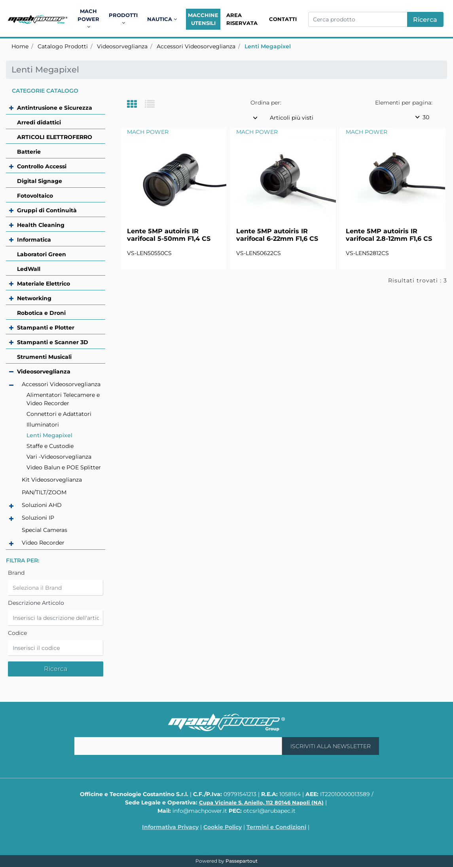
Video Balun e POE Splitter (64, 467)
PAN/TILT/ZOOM (44, 492)
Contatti (283, 19)
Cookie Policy (222, 827)
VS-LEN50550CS (149, 253)
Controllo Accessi (41, 166)
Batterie (29, 151)
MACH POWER (148, 131)
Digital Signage (39, 181)
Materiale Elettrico (43, 283)
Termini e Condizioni (276, 827)
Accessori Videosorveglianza (196, 46)
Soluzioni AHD (42, 505)
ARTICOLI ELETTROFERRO (54, 137)
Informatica (34, 239)
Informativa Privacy (170, 827)
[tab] (136, 105)
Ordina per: (265, 102)
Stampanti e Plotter (45, 327)
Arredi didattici (39, 122)
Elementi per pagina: (403, 102)
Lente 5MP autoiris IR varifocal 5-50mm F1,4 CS (168, 234)
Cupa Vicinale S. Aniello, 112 (261, 802)
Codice (17, 632)
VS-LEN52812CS (367, 253)
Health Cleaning (40, 225)
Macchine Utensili (203, 19)
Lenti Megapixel (268, 46)
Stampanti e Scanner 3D (52, 342)
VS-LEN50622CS (258, 253)
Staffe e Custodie (50, 446)
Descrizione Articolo (36, 602)
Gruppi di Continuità (47, 210)
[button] (425, 19)
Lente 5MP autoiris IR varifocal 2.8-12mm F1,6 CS (389, 234)
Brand (16, 572)
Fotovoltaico (35, 195)
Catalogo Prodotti (63, 46)
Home (19, 46)
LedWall (28, 268)
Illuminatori (43, 424)
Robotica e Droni (41, 312)
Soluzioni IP (38, 517)
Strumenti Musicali (44, 356)
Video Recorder (43, 542)
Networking (34, 298)
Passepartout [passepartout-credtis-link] (242, 861)
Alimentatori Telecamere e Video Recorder (63, 399)
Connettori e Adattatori (59, 413)
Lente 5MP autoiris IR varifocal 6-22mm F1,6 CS (277, 234)
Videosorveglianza (122, 46)
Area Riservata (242, 19)
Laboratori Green (41, 254)
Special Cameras (44, 530)
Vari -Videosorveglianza (59, 456)
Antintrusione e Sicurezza (54, 107)
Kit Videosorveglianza (52, 479)
